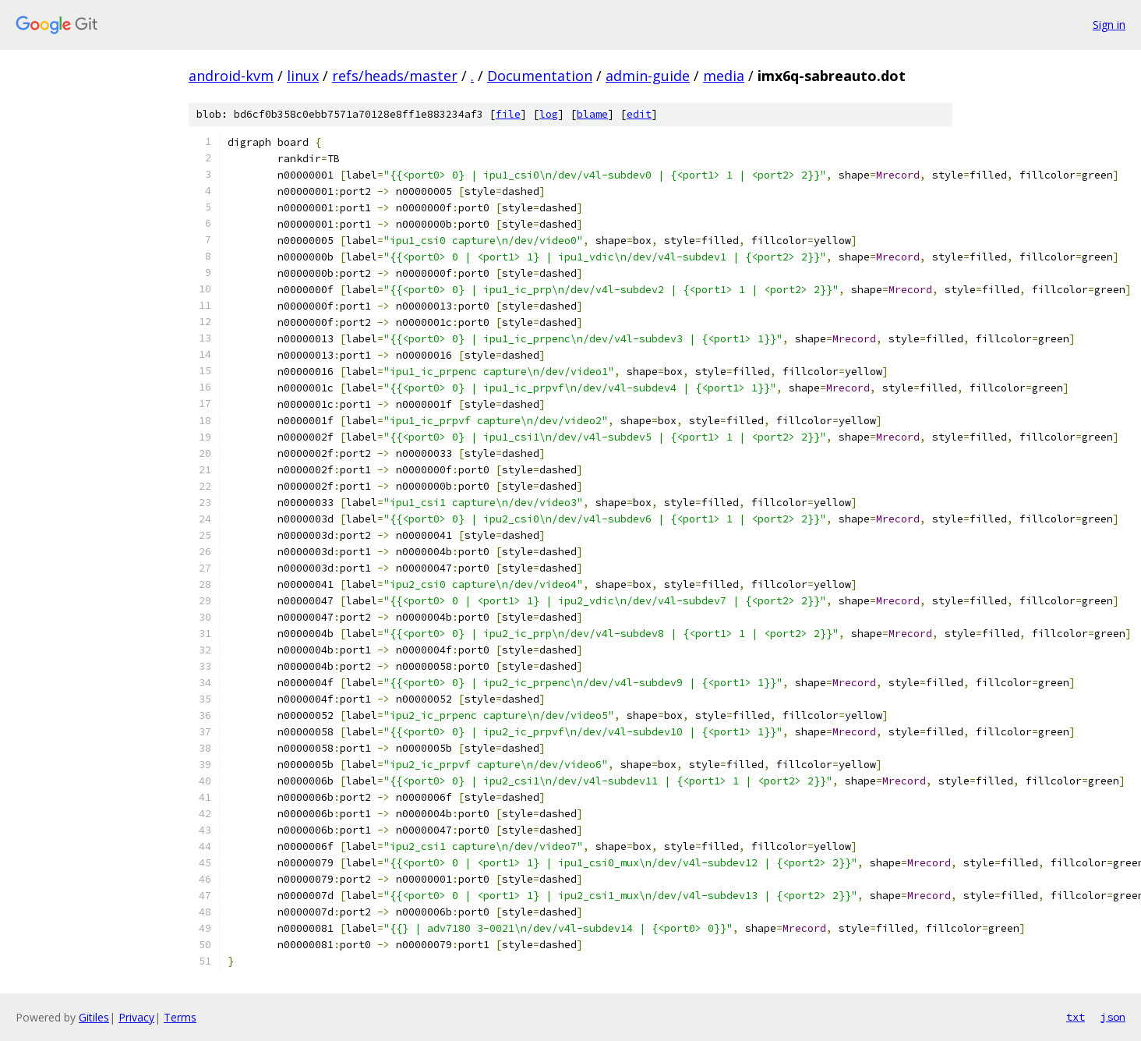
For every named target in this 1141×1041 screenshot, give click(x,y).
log (548, 114)
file (508, 114)
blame (592, 114)
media (723, 75)
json (1112, 1017)
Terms (180, 1017)
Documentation (539, 75)
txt (1075, 1017)
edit (639, 114)
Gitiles (94, 1017)
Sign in (1109, 24)
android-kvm (231, 75)
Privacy (136, 1017)
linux (303, 75)
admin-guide (648, 75)
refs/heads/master (394, 75)
